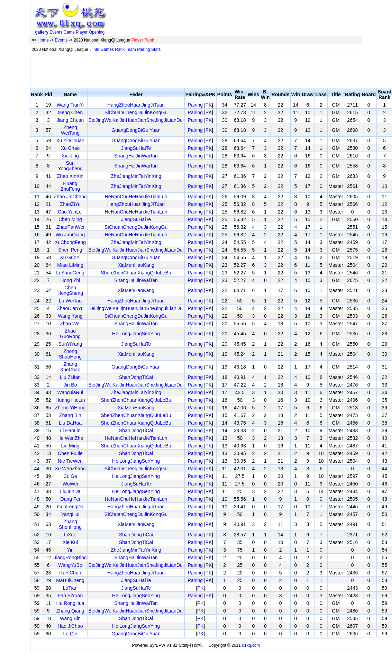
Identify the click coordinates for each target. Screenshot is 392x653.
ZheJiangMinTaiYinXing (136, 176)
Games (107, 49)
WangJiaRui (70, 392)
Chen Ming (70, 219)
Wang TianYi (70, 105)
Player (82, 32)
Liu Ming (70, 445)
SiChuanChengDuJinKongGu (135, 112)
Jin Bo (70, 385)
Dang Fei (70, 499)
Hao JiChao (70, 626)
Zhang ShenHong (70, 524)
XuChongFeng (70, 242)
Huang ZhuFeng (70, 186)
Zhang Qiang (70, 611)
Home (43, 40)
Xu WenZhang (70, 468)
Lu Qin (70, 633)
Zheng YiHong (70, 407)
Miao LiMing (70, 265)
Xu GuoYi (70, 257)
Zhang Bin (70, 415)
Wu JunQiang (70, 234)
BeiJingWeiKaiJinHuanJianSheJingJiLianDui (135, 120)
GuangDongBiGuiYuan (136, 130)
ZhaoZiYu (70, 204)
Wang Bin (70, 618)
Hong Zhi (70, 280)
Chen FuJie (70, 453)
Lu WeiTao (70, 300)
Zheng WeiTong (70, 130)
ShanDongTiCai (136, 377)
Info (95, 49)
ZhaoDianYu (70, 308)
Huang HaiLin (70, 400)
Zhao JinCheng (70, 196)
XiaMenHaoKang (136, 265)
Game (69, 32)
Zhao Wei (70, 323)
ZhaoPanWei (70, 227)
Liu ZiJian (70, 377)
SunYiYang (70, 344)
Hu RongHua (70, 603)
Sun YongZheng (70, 165)
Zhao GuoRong (70, 333)
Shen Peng (70, 250)
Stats (156, 49)
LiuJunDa (70, 491)
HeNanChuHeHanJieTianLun (136, 196)
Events (55, 32)
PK (209, 105)
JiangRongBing (70, 557)
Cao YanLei (70, 212)
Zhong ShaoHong (70, 354)
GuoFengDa (70, 506)
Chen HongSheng (70, 290)
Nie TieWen (70, 461)
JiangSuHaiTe (136, 148)
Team (131, 49)
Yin (70, 550)
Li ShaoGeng (70, 272)
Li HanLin (70, 430)
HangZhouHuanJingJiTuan (136, 105)
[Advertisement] (235, 19)
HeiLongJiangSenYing (136, 333)
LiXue (70, 534)
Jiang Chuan (70, 120)
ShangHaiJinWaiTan (136, 155)
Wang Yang (70, 316)
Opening (96, 32)
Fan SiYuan (70, 595)
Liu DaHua (70, 423)
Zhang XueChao (70, 366)
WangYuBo (70, 565)
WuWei (70, 484)
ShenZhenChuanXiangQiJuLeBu (136, 272)
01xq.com (251, 645)
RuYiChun (70, 572)
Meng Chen (70, 112)
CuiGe (70, 476)
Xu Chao (70, 148)
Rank (120, 49)
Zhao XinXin (70, 176)
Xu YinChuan (70, 140)
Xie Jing (70, 155)
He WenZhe (70, 438)
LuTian (70, 588)
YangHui (70, 514)
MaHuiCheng (70, 580)
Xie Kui (70, 542)
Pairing (143, 49)
